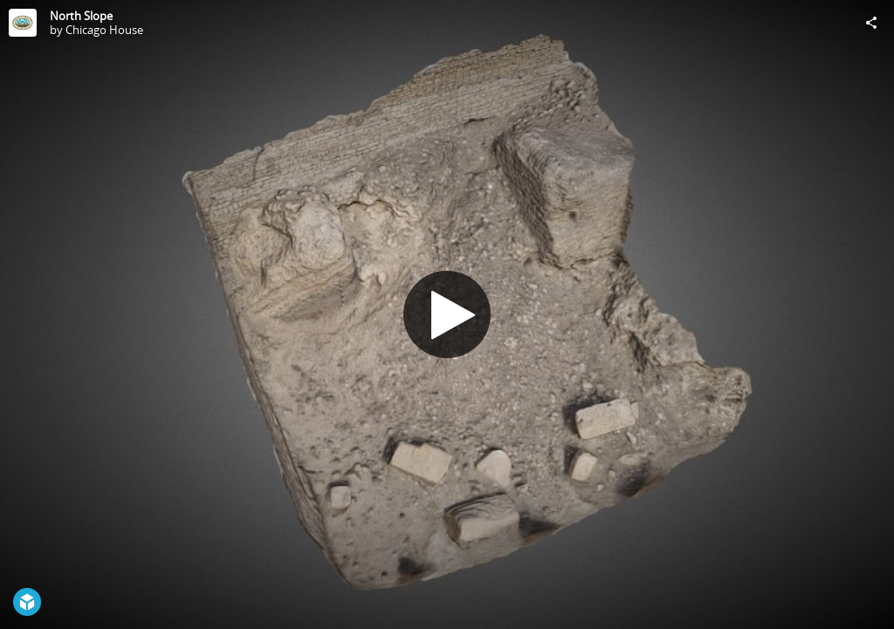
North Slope (81, 16)
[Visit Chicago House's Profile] (23, 23)
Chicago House (104, 30)
